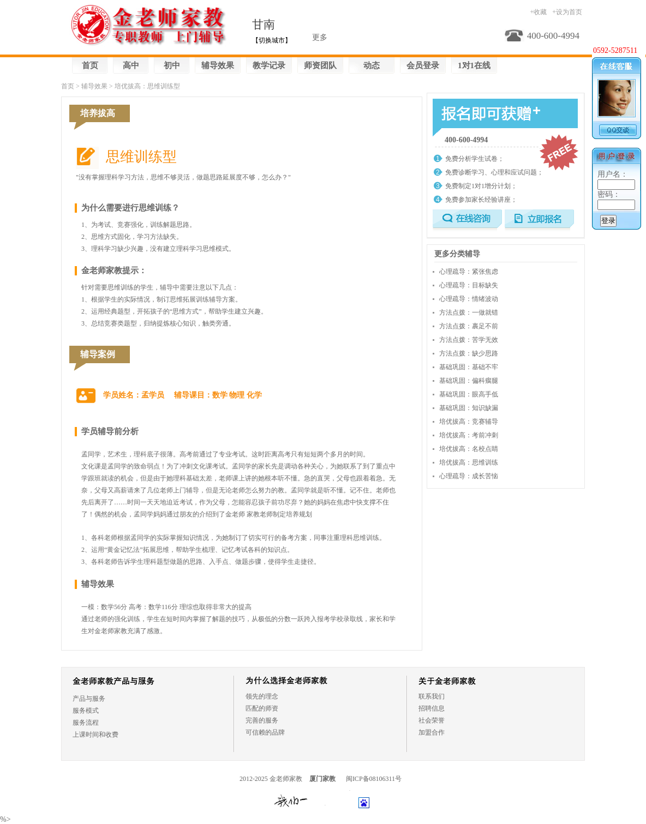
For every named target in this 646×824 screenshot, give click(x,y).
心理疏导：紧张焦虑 (468, 271)
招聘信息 (431, 708)
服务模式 (86, 710)
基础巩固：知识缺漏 (468, 408)
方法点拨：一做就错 (468, 312)
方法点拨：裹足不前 (468, 326)
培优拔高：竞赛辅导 (468, 421)
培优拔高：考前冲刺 (468, 435)
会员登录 (422, 65)
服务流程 (86, 722)
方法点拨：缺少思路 (468, 353)
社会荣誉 (431, 720)
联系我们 (431, 696)
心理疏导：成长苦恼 (468, 476)
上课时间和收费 (95, 734)
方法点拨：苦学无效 (468, 340)
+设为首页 (567, 12)
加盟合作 (431, 732)
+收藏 (538, 12)
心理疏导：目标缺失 (468, 285)
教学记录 (269, 65)
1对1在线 (474, 65)
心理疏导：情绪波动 (468, 299)
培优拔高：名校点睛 (468, 449)
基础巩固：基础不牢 (468, 367)
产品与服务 (89, 698)
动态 (371, 65)
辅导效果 (217, 65)
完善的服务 (262, 720)
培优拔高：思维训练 (468, 462)
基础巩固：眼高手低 (468, 394)
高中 (131, 65)
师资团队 (320, 65)
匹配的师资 (262, 708)
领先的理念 (262, 696)
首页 (90, 65)
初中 (172, 65)
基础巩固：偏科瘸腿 (468, 380)
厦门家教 (322, 779)
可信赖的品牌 (265, 732)
